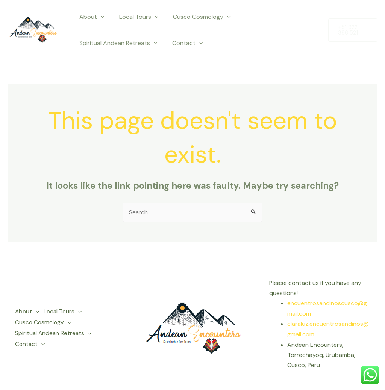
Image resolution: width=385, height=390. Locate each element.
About (90, 17)
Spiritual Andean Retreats (117, 43)
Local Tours (135, 17)
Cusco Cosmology (195, 17)
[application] (99, 17)
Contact (183, 43)
